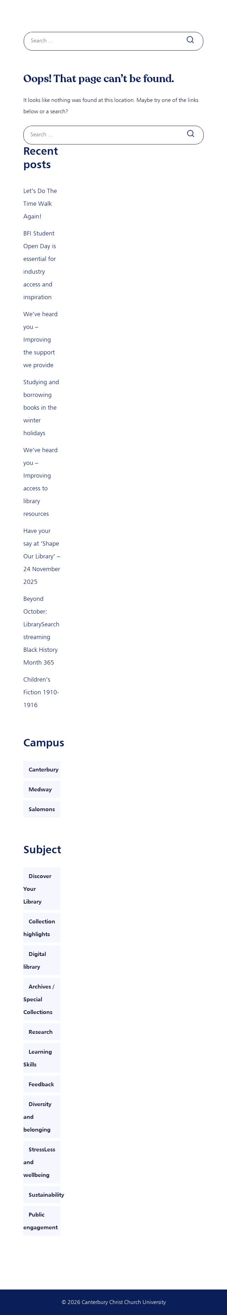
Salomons (42, 809)
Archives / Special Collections (38, 999)
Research (41, 1031)
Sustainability (46, 1194)
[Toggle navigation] (195, 16)
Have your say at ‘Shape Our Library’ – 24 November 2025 (41, 556)
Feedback (41, 1084)
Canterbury (44, 769)
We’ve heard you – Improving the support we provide (40, 339)
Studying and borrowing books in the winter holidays (41, 407)
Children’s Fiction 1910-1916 (41, 692)
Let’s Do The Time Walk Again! (40, 203)
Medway (40, 789)
